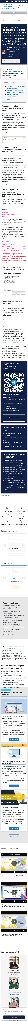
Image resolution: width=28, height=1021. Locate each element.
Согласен (14, 1017)
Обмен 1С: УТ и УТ (9, 440)
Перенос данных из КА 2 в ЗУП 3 (13, 464)
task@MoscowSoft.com (9, 8)
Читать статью (14, 739)
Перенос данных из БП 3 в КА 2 (13, 471)
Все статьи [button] (14, 836)
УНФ (17, 487)
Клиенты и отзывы (20, 511)
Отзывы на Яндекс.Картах (20, 524)
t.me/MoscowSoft (6, 650)
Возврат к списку (5, 495)
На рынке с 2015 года (7, 511)
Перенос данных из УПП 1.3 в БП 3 (14, 462)
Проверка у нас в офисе (7, 524)
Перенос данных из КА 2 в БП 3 (13, 465)
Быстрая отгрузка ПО (7, 516)
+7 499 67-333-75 (14, 974)
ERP (5, 489)
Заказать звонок (21, 1)
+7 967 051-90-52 (14, 995)
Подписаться (14, 418)
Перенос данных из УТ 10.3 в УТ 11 (14, 467)
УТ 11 (14, 487)
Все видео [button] (14, 944)
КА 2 (21, 487)
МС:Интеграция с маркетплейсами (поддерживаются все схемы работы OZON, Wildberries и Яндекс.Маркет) (14, 482)
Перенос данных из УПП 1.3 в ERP (14, 460)
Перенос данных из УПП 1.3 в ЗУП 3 (14, 469)
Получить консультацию (11, 61)
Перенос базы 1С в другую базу (13, 446)
